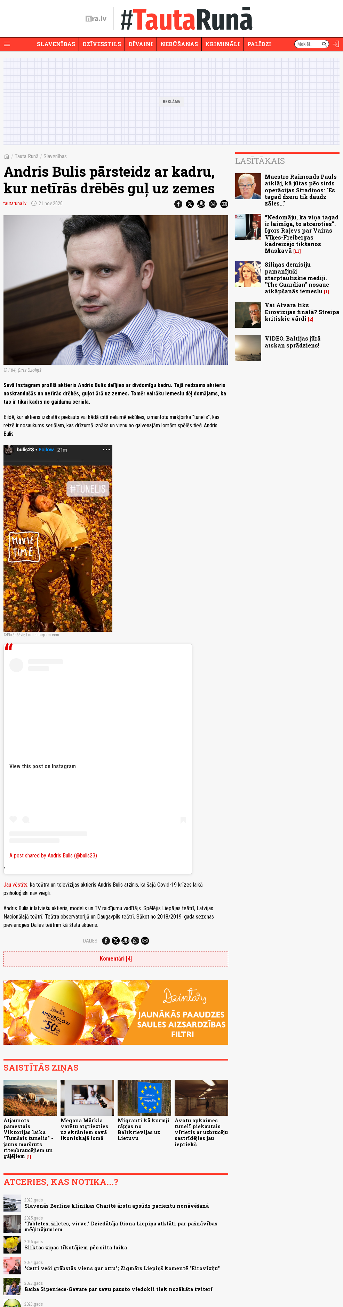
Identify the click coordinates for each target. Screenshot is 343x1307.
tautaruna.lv (14, 203)
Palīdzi (259, 44)
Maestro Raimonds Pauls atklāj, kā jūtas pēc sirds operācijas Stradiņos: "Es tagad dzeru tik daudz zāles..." (301, 190)
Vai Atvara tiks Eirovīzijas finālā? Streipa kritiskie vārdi (302, 311)
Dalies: (90, 941)
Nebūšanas (179, 44)
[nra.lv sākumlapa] (96, 19)
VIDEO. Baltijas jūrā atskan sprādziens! (293, 342)
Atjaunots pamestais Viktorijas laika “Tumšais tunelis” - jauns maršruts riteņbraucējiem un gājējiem (28, 1138)
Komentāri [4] (116, 958)
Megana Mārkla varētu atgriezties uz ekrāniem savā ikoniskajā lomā (84, 1129)
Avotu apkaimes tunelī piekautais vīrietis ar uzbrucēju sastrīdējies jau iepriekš (201, 1132)
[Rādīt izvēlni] (7, 44)
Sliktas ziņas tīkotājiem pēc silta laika (75, 1247)
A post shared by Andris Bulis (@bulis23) (53, 855)
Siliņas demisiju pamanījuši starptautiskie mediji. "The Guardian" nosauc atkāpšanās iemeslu (297, 278)
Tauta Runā (27, 156)
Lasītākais (260, 160)
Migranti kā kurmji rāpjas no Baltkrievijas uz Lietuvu (143, 1129)
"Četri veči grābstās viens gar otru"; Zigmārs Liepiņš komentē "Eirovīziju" (122, 1268)
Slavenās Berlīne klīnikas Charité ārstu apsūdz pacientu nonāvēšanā (116, 1206)
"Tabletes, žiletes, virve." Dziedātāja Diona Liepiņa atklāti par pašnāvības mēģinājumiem (120, 1226)
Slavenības (56, 44)
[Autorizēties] (336, 44)
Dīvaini (140, 44)
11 (297, 251)
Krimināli (222, 44)
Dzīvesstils (101, 44)
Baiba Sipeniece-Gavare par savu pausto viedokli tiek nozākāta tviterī (118, 1289)
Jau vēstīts (15, 884)
